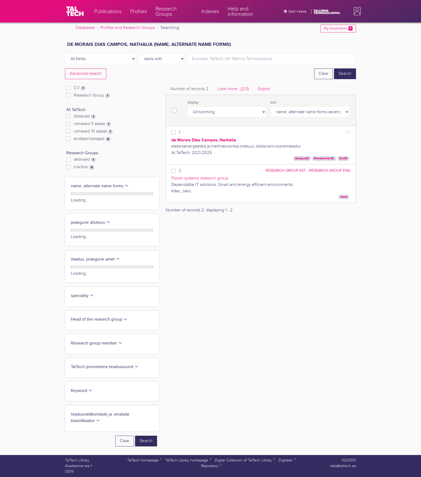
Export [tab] (264, 88)
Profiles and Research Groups (127, 27)
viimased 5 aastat (92, 124)
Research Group (92, 95)
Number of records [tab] (189, 88)
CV (80, 88)
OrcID (343, 158)
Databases (85, 27)
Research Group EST (286, 170)
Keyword (82, 390)
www (343, 197)
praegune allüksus (90, 222)
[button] (356, 11)
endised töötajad (92, 139)
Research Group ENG (329, 170)
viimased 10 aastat (93, 131)
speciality (82, 295)
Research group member (96, 343)
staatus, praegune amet (95, 259)
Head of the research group (99, 319)
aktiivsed (85, 159)
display (193, 102)
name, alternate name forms (100, 186)
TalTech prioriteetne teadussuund (105, 366)
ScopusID (302, 158)
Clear (323, 73)
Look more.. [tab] (233, 88)
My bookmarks (338, 28)
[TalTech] (75, 11)
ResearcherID (324, 158)
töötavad (85, 116)
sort (273, 102)
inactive (84, 167)
